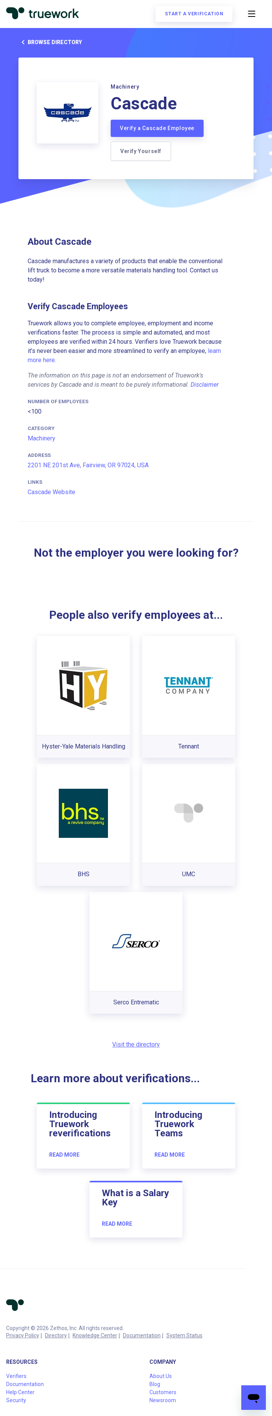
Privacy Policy (22, 1335)
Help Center (20, 1392)
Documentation (142, 1335)
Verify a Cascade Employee (157, 128)
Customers (162, 1392)
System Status (184, 1335)
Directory (56, 1335)
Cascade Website (51, 492)
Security (16, 1400)
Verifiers (16, 1376)
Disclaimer (205, 384)
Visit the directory (136, 1044)
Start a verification (194, 13)
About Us (160, 1376)
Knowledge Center (95, 1335)
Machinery (41, 438)
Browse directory (50, 42)
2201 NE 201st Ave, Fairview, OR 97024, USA (88, 465)
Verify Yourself (140, 151)
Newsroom (162, 1400)
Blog (154, 1384)
